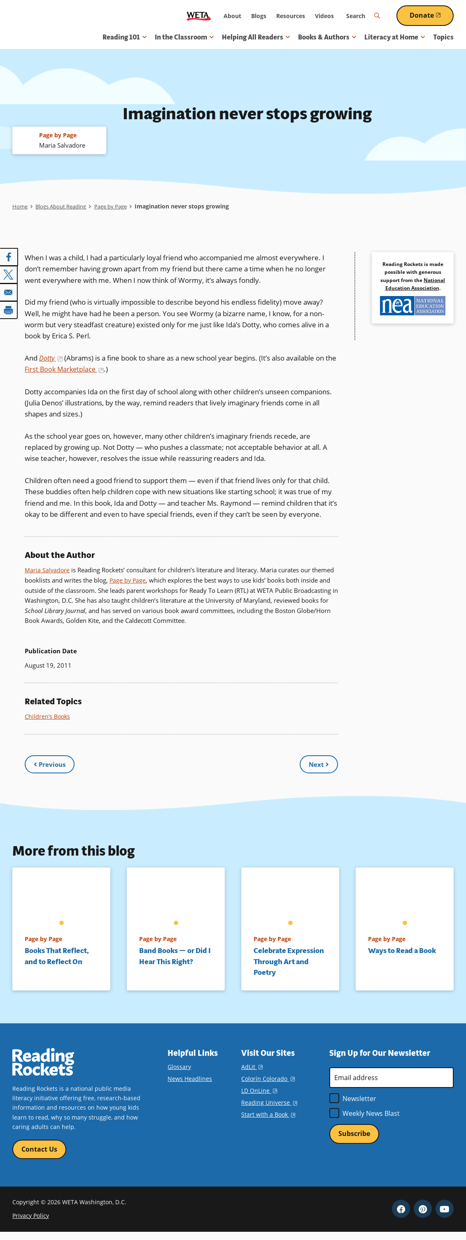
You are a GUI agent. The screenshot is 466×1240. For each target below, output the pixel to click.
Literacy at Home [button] (394, 37)
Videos (324, 16)
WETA (198, 16)
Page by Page (120, 207)
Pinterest (423, 1217)
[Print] (9, 310)
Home (20, 207)
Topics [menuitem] (443, 37)
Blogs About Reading (64, 207)
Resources (290, 16)
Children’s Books (48, 716)
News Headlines (190, 1086)
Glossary (179, 1074)
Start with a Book (268, 1122)
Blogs (258, 16)
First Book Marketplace (78, 369)
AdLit (252, 1074)
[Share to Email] (9, 292)
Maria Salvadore (48, 570)
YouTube (445, 1217)
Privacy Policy (30, 1223)
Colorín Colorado (268, 1086)
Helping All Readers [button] (256, 37)
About (232, 16)
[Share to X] (9, 275)
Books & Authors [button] (327, 37)
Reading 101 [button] (125, 37)
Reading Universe (269, 1110)
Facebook (401, 1217)
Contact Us (39, 1156)
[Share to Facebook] (9, 258)
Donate (432, 15)
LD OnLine (259, 1098)
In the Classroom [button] (184, 37)
